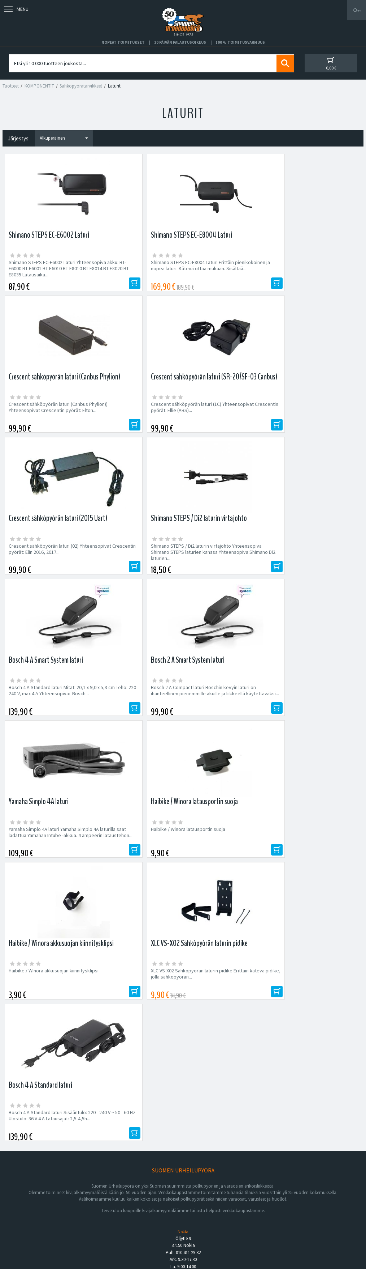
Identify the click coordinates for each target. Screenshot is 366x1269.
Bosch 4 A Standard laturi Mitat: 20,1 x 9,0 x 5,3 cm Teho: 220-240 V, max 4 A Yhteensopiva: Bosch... (227, 414)
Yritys (16, 1204)
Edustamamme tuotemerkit (183, 1058)
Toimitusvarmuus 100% (208, 1222)
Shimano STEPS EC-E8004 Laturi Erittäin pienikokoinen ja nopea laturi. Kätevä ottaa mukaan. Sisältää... (132, 271)
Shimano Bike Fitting (205, 1230)
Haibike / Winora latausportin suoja (136, 553)
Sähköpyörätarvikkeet (81, 86)
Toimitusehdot (198, 1213)
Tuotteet (11, 86)
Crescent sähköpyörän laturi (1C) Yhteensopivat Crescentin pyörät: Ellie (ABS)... (315, 268)
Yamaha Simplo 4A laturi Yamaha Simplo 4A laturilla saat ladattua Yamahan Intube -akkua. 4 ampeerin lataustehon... (46, 562)
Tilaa (296, 1011)
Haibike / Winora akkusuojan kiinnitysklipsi (219, 556)
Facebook (194, 1196)
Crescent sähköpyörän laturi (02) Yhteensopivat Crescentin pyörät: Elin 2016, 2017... (45, 414)
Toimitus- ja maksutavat (208, 1204)
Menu (16, 9)
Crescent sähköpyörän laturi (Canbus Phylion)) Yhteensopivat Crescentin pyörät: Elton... (223, 268)
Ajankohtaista (24, 1230)
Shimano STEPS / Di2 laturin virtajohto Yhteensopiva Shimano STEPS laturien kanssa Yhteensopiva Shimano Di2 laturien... (138, 417)
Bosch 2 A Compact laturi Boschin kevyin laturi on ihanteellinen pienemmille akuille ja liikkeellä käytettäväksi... (315, 417)
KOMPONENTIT (39, 86)
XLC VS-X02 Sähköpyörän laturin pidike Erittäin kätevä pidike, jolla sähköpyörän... (313, 559)
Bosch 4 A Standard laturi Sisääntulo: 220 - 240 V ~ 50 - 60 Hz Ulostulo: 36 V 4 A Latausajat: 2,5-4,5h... (44, 708)
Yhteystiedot (24, 1213)
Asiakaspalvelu (26, 1222)
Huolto (17, 1196)
